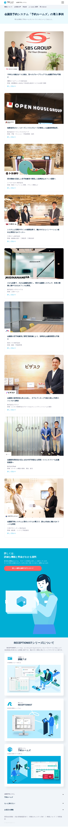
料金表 (25, 7)
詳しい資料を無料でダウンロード (23, 574)
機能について (8, 7)
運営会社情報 (8, 824)
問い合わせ (43, 7)
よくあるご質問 (33, 7)
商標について (53, 824)
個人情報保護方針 (22, 824)
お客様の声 (17, 7)
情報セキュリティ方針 (38, 824)
